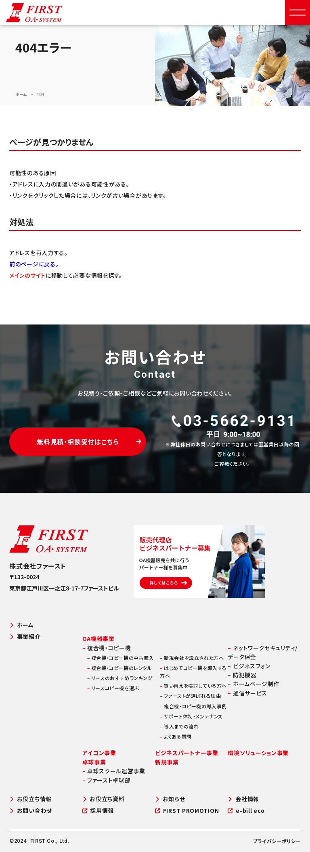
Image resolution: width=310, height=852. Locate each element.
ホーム (21, 94)
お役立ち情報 (30, 799)
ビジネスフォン (249, 666)
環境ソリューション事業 (258, 753)
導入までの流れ (179, 726)
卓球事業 (94, 762)
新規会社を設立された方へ (192, 657)
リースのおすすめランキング (120, 677)
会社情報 (243, 799)
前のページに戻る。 (34, 264)
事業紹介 (25, 637)
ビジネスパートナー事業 (186, 753)
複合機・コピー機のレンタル (119, 667)
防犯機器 (242, 675)
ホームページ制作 (253, 684)
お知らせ (170, 799)
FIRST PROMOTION (187, 811)
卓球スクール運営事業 (113, 771)
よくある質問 (176, 736)
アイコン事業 (99, 753)
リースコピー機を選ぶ (113, 688)
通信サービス (247, 693)
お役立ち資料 (103, 799)
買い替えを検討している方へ (193, 685)
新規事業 (167, 762)
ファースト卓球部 (106, 780)
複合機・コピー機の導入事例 (193, 706)
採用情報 (98, 811)
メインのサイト (27, 275)
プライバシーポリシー (277, 840)
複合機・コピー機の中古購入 (120, 657)
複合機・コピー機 (106, 648)
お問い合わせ (30, 811)
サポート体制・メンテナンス (191, 716)
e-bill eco (246, 811)
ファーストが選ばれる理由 (190, 695)
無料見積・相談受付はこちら (89, 441)
